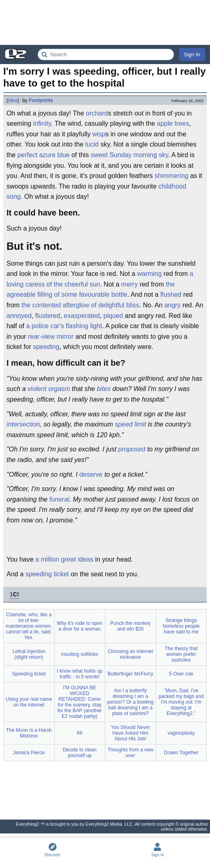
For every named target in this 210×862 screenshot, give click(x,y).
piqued (113, 315)
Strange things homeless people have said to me (181, 626)
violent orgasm (49, 388)
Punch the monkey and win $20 (130, 626)
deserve (91, 474)
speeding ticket (47, 574)
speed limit (130, 424)
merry (129, 284)
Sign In (192, 54)
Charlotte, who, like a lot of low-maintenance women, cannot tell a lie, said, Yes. (29, 626)
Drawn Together (181, 752)
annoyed (19, 315)
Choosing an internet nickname (130, 654)
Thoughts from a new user (130, 752)
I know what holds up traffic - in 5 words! (79, 674)
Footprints (41, 100)
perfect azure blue (44, 154)
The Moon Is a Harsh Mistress (29, 733)
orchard (97, 113)
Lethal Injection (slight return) (28, 654)
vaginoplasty (181, 733)
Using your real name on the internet (29, 702)
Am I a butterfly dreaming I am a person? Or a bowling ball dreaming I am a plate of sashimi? (130, 702)
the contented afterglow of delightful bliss (80, 305)
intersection (23, 424)
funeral (59, 499)
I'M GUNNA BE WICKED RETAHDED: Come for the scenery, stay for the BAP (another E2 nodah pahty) (79, 702)
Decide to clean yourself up (80, 752)
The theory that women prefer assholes (181, 654)
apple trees (173, 123)
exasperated (82, 315)
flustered (47, 315)
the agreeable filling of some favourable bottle (91, 289)
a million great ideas (64, 559)
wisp (98, 134)
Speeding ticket (29, 674)
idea (13, 100)
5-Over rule (181, 674)
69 (79, 733)
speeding (46, 346)
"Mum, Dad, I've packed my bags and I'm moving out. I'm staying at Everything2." (181, 702)
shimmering (171, 175)
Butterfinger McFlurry (130, 674)
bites (104, 388)
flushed (170, 294)
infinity (42, 123)
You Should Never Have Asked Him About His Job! (130, 733)
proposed (132, 449)
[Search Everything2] (106, 54)
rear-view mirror (50, 336)
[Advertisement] (105, 22)
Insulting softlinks (79, 654)
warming (149, 273)
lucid (92, 144)
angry (172, 305)
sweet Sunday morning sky (129, 154)
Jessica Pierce (28, 752)
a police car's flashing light (64, 325)
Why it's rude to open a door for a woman (79, 626)
